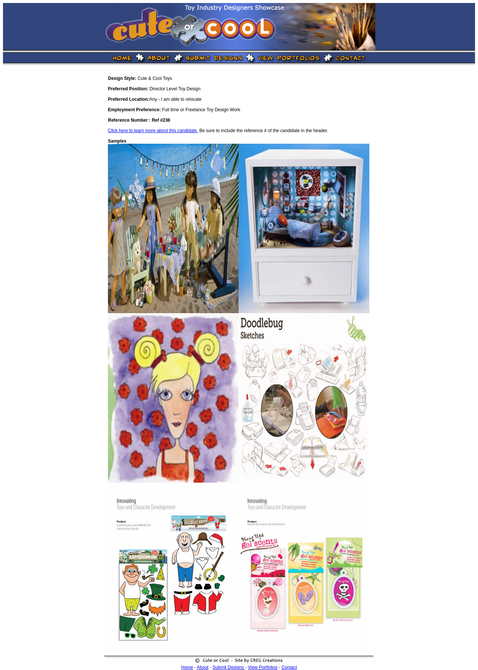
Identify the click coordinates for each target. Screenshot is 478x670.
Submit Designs (228, 667)
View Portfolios (262, 667)
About (202, 667)
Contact (289, 667)
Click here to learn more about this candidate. (153, 130)
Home (187, 667)
